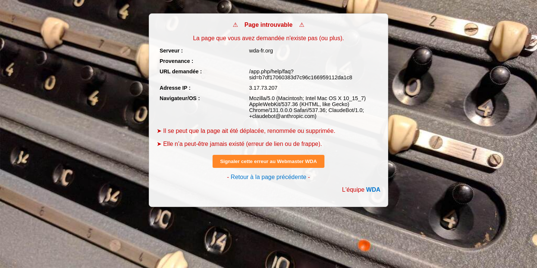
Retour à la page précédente (269, 177)
